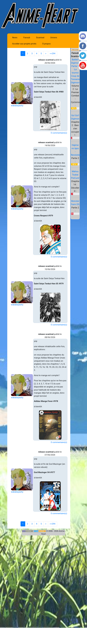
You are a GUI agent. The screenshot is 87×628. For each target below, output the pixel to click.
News (14, 37)
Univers (53, 37)
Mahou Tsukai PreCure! (75, 174)
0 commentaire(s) (59, 133)
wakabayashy (17, 105)
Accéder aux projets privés (24, 43)
